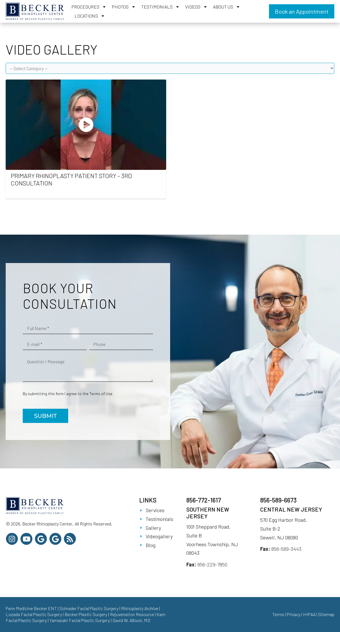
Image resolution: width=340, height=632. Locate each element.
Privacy (294, 614)
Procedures (89, 6)
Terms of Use (100, 393)
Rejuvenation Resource (132, 614)
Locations (89, 15)
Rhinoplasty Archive (139, 608)
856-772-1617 (203, 500)
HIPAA (309, 614)
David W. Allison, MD (131, 620)
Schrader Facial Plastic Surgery (88, 608)
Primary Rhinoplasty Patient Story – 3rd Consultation (71, 179)
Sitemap (326, 614)
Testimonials (160, 6)
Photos (123, 6)
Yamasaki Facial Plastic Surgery (79, 620)
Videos (196, 6)
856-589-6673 (278, 500)
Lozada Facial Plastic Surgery (34, 614)
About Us (226, 6)
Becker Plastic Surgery (86, 614)
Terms (278, 614)
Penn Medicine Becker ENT (31, 608)
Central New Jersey (291, 509)
